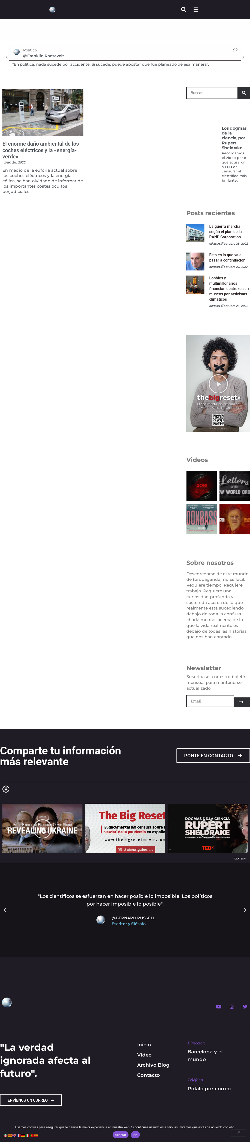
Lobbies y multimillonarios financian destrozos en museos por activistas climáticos (229, 289)
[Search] (244, 93)
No (135, 1135)
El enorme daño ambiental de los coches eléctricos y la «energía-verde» (40, 150)
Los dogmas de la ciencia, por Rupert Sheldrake (234, 138)
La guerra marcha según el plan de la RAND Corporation (225, 231)
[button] (6, 57)
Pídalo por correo (209, 1089)
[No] (238, 1133)
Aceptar (120, 1135)
